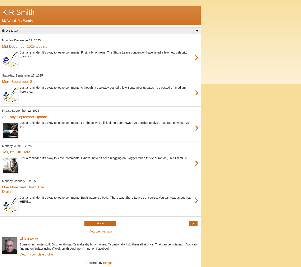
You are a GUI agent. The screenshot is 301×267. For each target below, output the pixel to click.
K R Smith (31, 238)
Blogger (108, 262)
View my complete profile (36, 254)
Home (100, 223)
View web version (100, 231)
